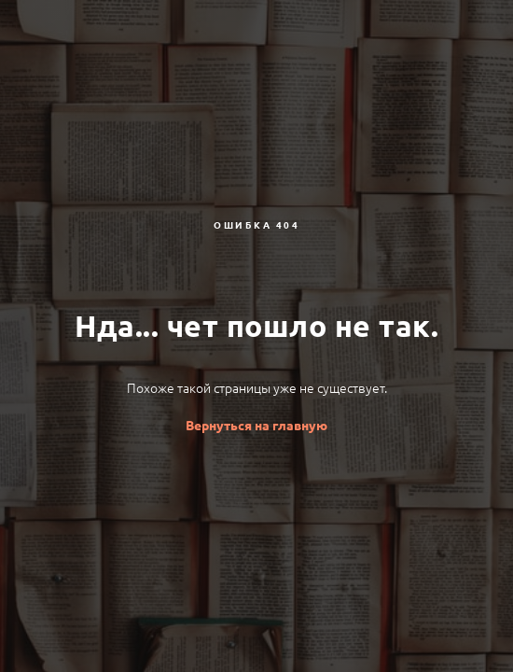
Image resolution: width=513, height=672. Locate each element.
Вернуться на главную (256, 425)
